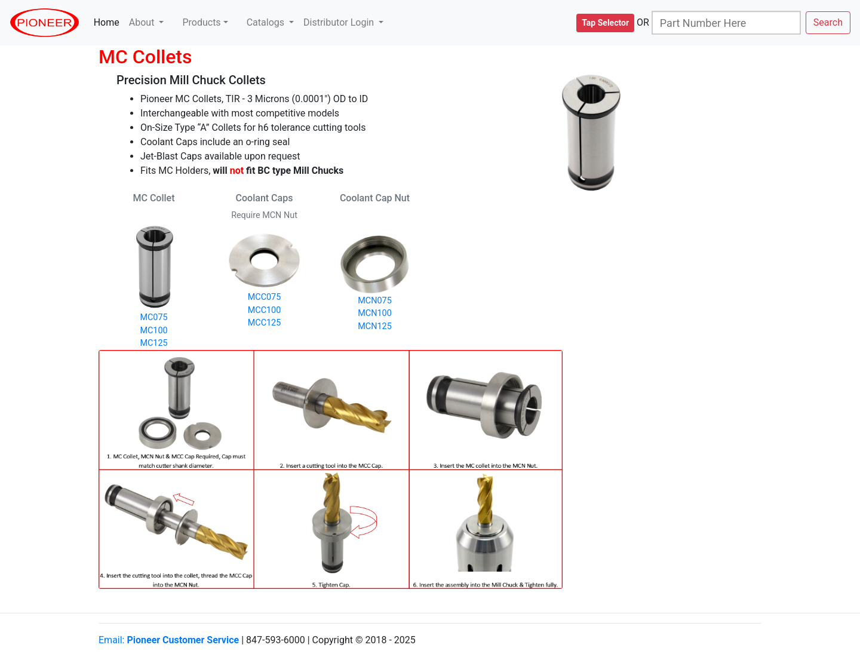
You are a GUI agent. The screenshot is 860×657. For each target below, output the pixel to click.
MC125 (153, 343)
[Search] (726, 23)
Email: (169, 640)
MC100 (153, 331)
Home (109, 22)
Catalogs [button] (267, 22)
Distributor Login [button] (339, 22)
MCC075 (264, 297)
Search (828, 22)
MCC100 (264, 310)
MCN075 (374, 301)
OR (643, 22)
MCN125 (374, 326)
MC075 (153, 317)
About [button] (143, 22)
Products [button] (201, 22)
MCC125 (264, 323)
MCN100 (374, 313)
